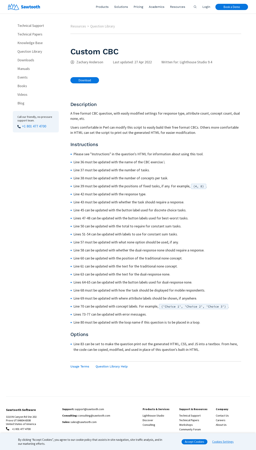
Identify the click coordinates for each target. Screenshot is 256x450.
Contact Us (222, 415)
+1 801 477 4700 (34, 126)
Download (84, 80)
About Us (221, 425)
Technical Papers (29, 34)
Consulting (149, 425)
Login (206, 7)
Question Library (29, 51)
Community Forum (190, 429)
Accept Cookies (194, 443)
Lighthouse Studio (153, 415)
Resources (177, 7)
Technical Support (30, 25)
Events (22, 77)
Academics (156, 7)
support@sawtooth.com (89, 409)
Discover (148, 420)
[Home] (24, 7)
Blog (20, 103)
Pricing (138, 7)
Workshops (186, 425)
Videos (22, 94)
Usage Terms (79, 366)
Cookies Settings (223, 443)
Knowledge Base (30, 42)
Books (22, 86)
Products (102, 7)
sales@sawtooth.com (84, 422)
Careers (220, 420)
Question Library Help (112, 366)
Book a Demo (231, 7)
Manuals (23, 68)
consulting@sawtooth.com (94, 415)
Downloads (25, 60)
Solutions (121, 7)
